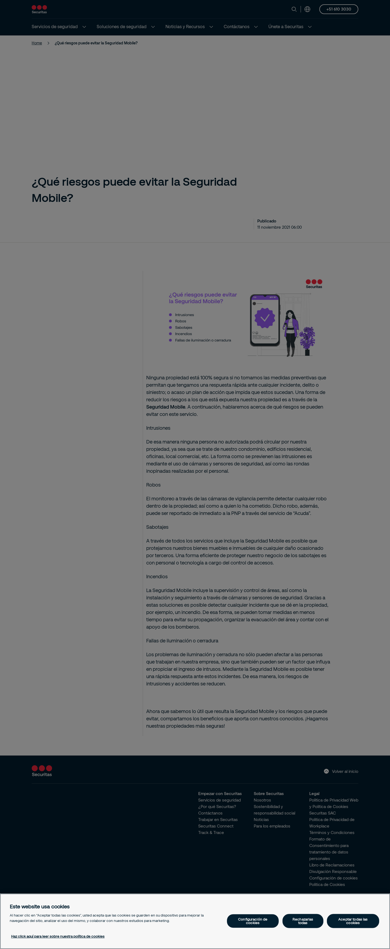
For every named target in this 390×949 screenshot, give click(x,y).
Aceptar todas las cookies (353, 921)
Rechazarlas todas (302, 921)
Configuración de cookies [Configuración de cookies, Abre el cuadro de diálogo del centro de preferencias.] (252, 921)
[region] (195, 921)
